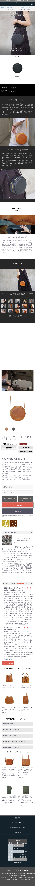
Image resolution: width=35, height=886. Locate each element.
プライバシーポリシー (17, 822)
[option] (17, 33)
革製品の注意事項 (26, 452)
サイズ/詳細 (26, 447)
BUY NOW (17, 77)
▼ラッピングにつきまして (12, 735)
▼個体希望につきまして (11, 747)
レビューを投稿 (8, 663)
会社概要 (17, 818)
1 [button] (16, 57)
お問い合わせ (17, 832)
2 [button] (19, 57)
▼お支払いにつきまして (11, 730)
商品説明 (9, 448)
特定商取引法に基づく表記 (17, 827)
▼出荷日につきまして (10, 724)
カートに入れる (17, 505)
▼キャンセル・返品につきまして (14, 741)
